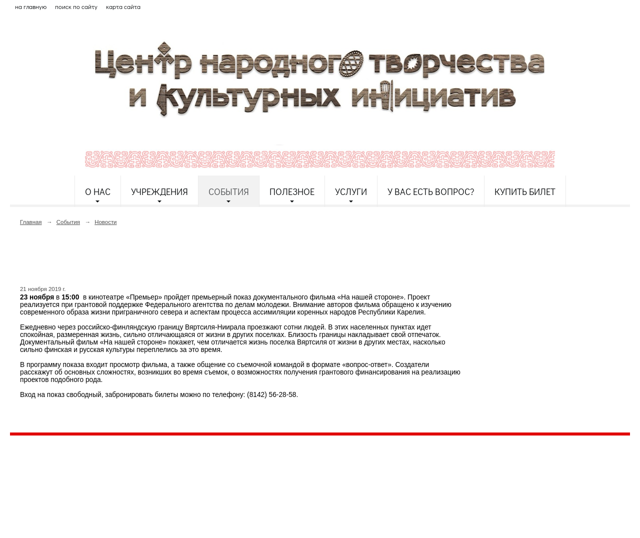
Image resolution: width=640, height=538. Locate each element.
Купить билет (525, 192)
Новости (105, 222)
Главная (31, 222)
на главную (30, 6)
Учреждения (159, 192)
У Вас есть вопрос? (431, 192)
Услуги (351, 192)
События (228, 192)
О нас (97, 192)
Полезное (292, 192)
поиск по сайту (76, 6)
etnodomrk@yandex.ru (251, 479)
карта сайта (123, 6)
